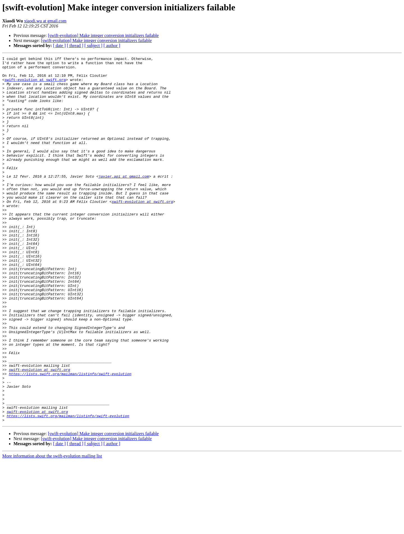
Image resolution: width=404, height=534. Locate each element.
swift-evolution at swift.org (35, 84)
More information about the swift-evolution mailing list (52, 529)
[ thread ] (75, 45)
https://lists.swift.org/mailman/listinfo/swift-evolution (70, 437)
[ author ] (112, 45)
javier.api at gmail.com (123, 200)
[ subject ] (93, 45)
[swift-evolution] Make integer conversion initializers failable (103, 35)
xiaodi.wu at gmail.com (45, 20)
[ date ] (59, 45)
